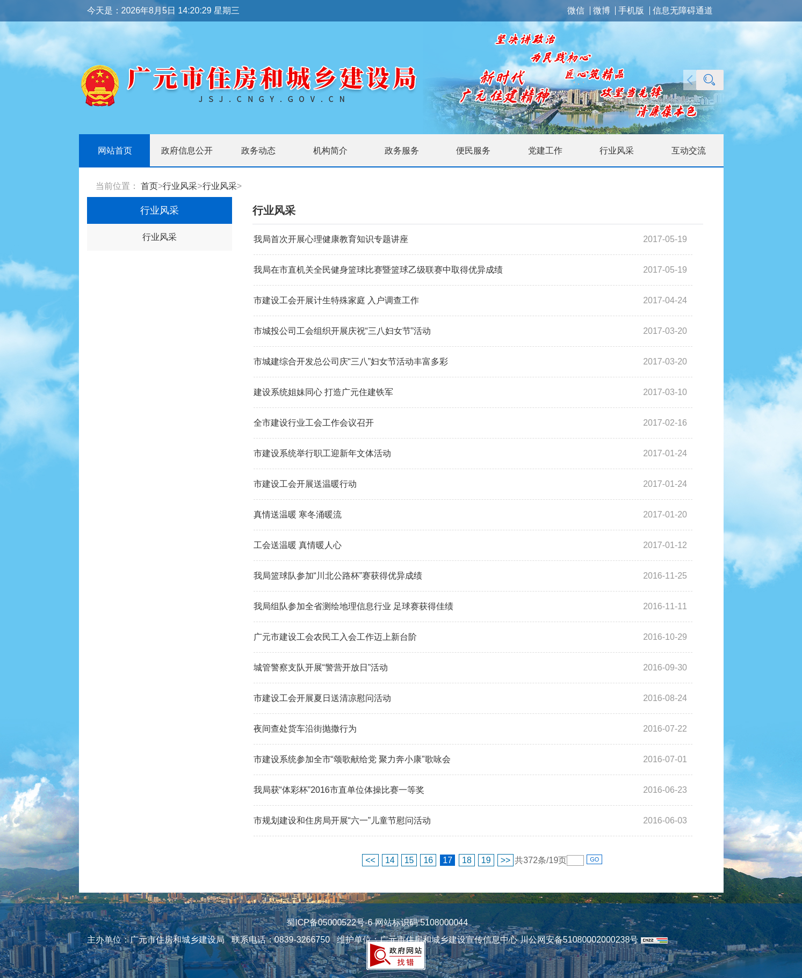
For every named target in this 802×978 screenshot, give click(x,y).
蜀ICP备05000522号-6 (329, 922)
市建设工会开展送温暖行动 (305, 483)
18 (467, 860)
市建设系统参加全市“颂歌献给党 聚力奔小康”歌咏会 (352, 759)
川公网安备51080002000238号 (579, 939)
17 (447, 860)
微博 (601, 10)
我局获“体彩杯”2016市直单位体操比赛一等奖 (339, 789)
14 (390, 860)
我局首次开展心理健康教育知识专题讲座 (331, 239)
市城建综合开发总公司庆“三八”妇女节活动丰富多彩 (351, 361)
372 (530, 860)
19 (486, 860)
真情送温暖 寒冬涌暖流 (298, 514)
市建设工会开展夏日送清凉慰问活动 (322, 698)
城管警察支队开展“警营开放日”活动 (321, 667)
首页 (149, 186)
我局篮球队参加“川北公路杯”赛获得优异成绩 (338, 575)
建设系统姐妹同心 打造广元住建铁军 (323, 392)
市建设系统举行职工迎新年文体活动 (322, 453)
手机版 (631, 10)
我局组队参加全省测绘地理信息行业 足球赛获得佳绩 (353, 606)
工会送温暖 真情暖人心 (298, 545)
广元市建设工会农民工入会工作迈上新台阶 (335, 636)
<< (370, 860)
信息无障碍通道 (683, 10)
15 (409, 860)
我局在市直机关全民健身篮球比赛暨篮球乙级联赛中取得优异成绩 (378, 269)
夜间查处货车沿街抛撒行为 (305, 728)
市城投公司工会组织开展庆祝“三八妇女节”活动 (342, 330)
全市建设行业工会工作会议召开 (314, 422)
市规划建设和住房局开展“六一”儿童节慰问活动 (342, 820)
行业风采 (180, 186)
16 (428, 860)
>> (506, 860)
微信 (575, 10)
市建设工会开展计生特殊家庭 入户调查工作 (336, 300)
